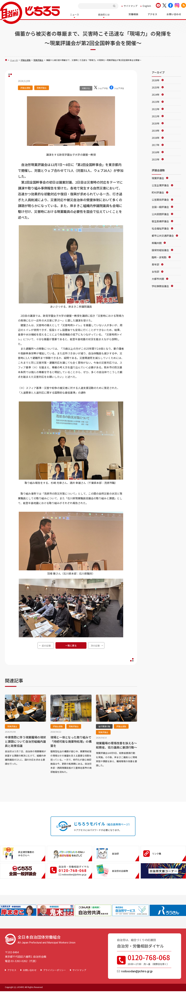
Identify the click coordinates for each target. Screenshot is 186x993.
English (147, 5)
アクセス (11, 969)
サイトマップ (130, 5)
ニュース (14, 59)
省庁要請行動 (104, 726)
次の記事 (95, 645)
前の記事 (46, 645)
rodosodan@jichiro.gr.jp (137, 971)
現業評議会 (38, 59)
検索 (114, 5)
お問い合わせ (30, 969)
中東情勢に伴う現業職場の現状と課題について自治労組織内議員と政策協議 (25, 741)
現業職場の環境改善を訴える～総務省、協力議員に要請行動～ (116, 745)
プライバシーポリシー (54, 969)
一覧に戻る (71, 645)
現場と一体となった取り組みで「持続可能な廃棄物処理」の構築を (71, 741)
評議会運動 (26, 59)
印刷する (86, 87)
